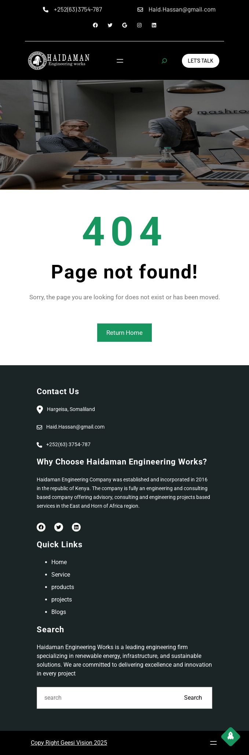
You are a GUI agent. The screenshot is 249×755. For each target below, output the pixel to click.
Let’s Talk (200, 61)
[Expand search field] (164, 61)
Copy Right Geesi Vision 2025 (69, 742)
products (62, 587)
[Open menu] (120, 60)
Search (193, 697)
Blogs (58, 611)
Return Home (124, 332)
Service (60, 574)
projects (61, 599)
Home (59, 562)
